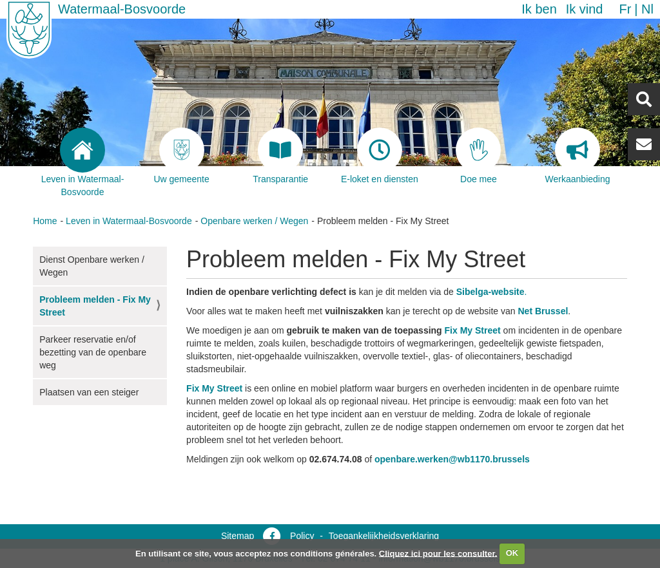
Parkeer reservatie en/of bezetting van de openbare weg (92, 352)
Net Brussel (543, 311)
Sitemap (237, 536)
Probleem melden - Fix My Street (95, 305)
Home (45, 221)
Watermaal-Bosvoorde (122, 9)
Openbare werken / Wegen (254, 221)
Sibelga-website (490, 292)
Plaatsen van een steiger (89, 392)
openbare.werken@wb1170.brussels (452, 459)
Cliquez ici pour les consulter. (438, 553)
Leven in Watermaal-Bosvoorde (129, 221)
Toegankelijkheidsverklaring (384, 536)
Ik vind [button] (584, 9)
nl (647, 9)
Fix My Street (473, 330)
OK (512, 553)
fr (625, 9)
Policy (302, 536)
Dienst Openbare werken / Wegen (91, 266)
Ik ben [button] (538, 9)
